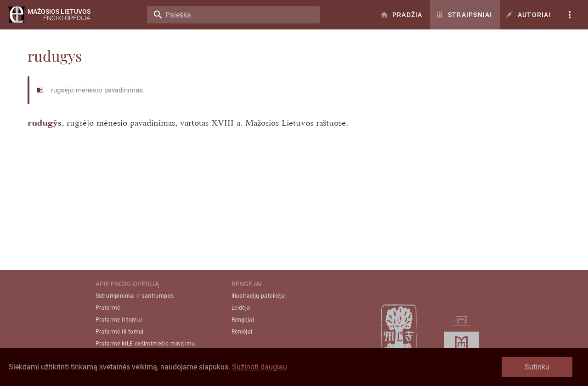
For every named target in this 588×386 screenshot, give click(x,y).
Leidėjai (242, 308)
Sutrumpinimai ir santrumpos (135, 296)
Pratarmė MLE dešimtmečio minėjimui (146, 343)
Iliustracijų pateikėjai (259, 296)
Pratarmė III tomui (120, 331)
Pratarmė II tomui (119, 320)
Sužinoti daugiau (259, 367)
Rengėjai (243, 320)
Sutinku (537, 367)
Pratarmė (108, 308)
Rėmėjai (242, 331)
